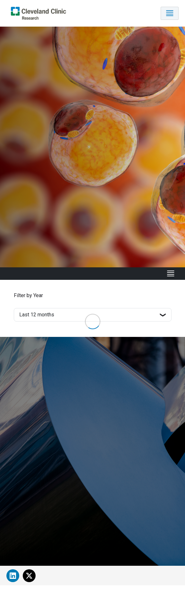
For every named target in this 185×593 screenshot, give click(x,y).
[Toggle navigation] (170, 13)
